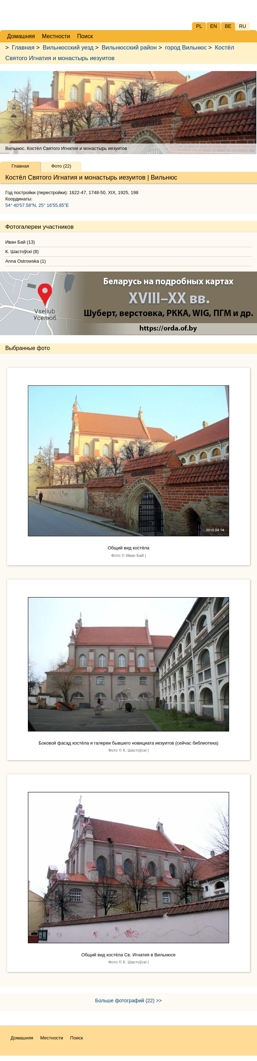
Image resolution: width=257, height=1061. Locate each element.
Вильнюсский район (129, 47)
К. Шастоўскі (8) (22, 251)
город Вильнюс (186, 47)
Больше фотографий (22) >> (128, 1000)
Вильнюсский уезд (68, 47)
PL (199, 26)
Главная (23, 47)
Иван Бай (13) (20, 242)
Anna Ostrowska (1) (25, 261)
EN (213, 26)
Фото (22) (61, 166)
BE (228, 26)
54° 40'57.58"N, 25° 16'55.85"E (37, 205)
